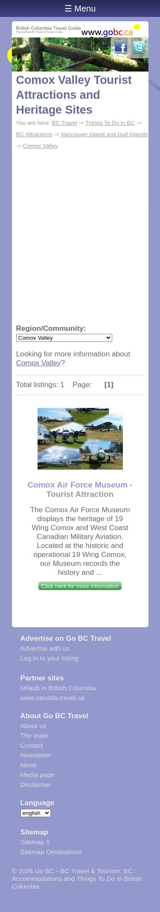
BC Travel (64, 123)
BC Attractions (34, 134)
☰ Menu (80, 8)
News (28, 765)
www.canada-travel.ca (52, 697)
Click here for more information (80, 586)
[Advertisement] (80, 235)
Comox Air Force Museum (77, 484)
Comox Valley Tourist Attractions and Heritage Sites (74, 95)
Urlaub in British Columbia (58, 687)
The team (34, 735)
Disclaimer (35, 784)
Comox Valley (40, 146)
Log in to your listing (49, 658)
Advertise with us (45, 648)
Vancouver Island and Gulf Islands (104, 134)
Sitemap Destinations (51, 851)
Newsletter (36, 755)
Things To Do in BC (110, 123)
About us (33, 725)
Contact (31, 745)
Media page (37, 774)
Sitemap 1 (35, 842)
